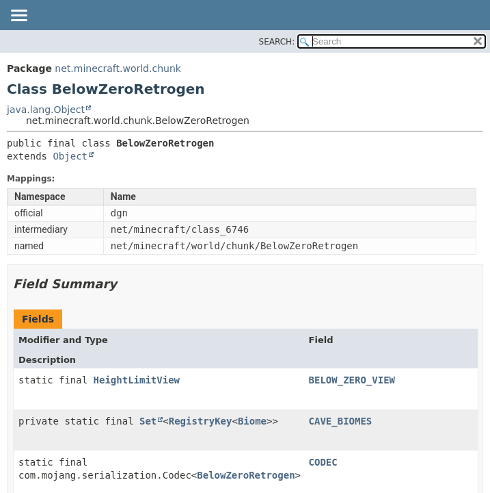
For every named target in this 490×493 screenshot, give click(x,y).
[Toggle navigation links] (18, 16)
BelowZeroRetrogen (246, 475)
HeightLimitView (137, 380)
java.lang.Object (46, 109)
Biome (252, 421)
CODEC (323, 462)
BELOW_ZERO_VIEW (352, 380)
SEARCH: (277, 42)
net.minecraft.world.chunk (118, 68)
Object (70, 156)
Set (147, 421)
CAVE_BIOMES (340, 421)
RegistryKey (200, 421)
